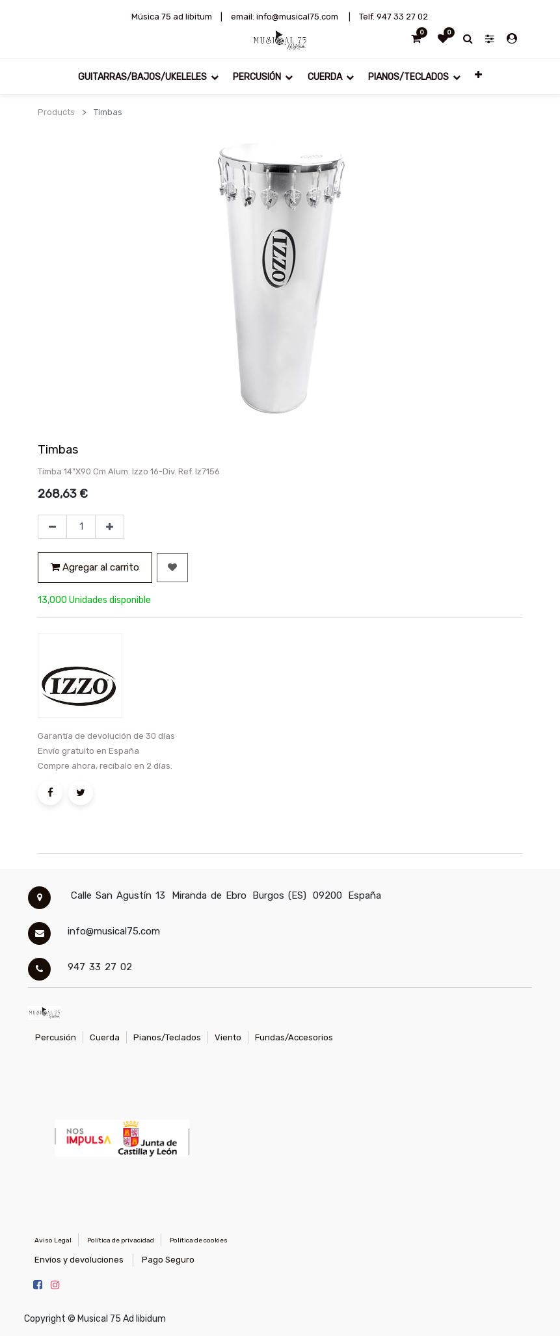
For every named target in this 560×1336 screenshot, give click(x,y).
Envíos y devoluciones (79, 1260)
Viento (228, 1037)
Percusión (55, 1037)
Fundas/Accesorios (294, 1037)
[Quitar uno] (52, 527)
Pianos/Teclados (167, 1037)
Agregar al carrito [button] (95, 567)
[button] (478, 74)
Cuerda (105, 1037)
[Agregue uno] (109, 527)
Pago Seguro (168, 1260)
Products (56, 112)
